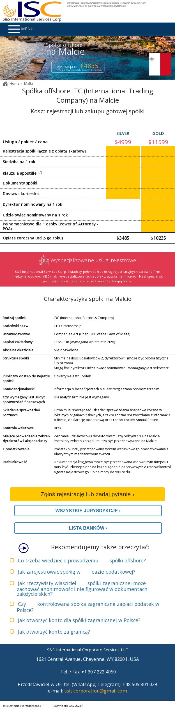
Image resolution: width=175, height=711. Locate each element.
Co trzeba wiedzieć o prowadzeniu (82, 560)
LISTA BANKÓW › (88, 527)
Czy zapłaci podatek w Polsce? (88, 607)
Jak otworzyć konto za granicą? (54, 631)
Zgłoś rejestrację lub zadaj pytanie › (88, 494)
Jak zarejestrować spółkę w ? (76, 571)
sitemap (47, 706)
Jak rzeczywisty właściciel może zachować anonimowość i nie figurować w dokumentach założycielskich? (82, 588)
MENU (21, 29)
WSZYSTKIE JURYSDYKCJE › (88, 510)
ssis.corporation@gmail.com (96, 691)
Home (15, 83)
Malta (28, 83)
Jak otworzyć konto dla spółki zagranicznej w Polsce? (79, 620)
